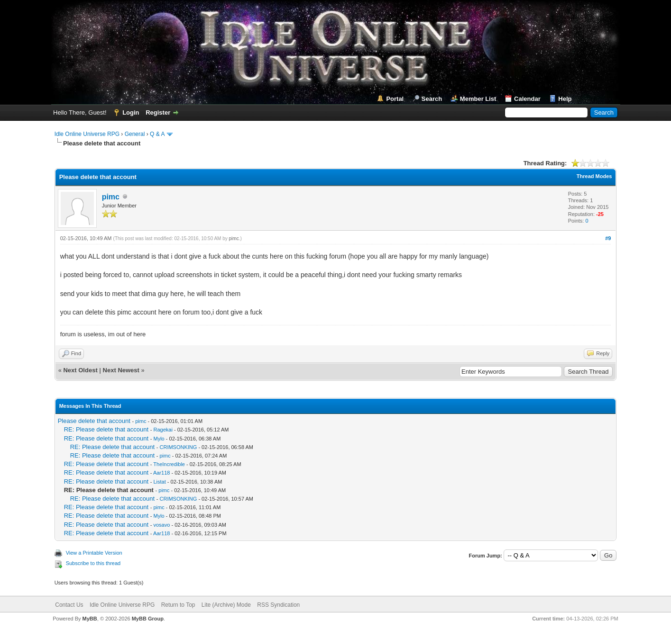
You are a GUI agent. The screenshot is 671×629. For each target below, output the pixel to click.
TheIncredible (169, 464)
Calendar (527, 98)
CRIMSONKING (178, 447)
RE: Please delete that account (106, 429)
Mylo (159, 438)
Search (432, 98)
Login (130, 112)
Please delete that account (94, 420)
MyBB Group (148, 618)
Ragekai (163, 429)
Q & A (157, 134)
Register (158, 112)
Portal (395, 98)
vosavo (162, 525)
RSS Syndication (278, 605)
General (135, 134)
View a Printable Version (94, 553)
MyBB (90, 618)
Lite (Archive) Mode (226, 605)
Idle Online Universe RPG (87, 134)
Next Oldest (80, 370)
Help (564, 98)
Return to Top (178, 605)
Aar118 (161, 473)
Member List (478, 98)
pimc (110, 197)
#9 (608, 238)
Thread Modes (594, 176)
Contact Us (69, 605)
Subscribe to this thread (93, 563)
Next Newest (121, 370)
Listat (160, 482)
